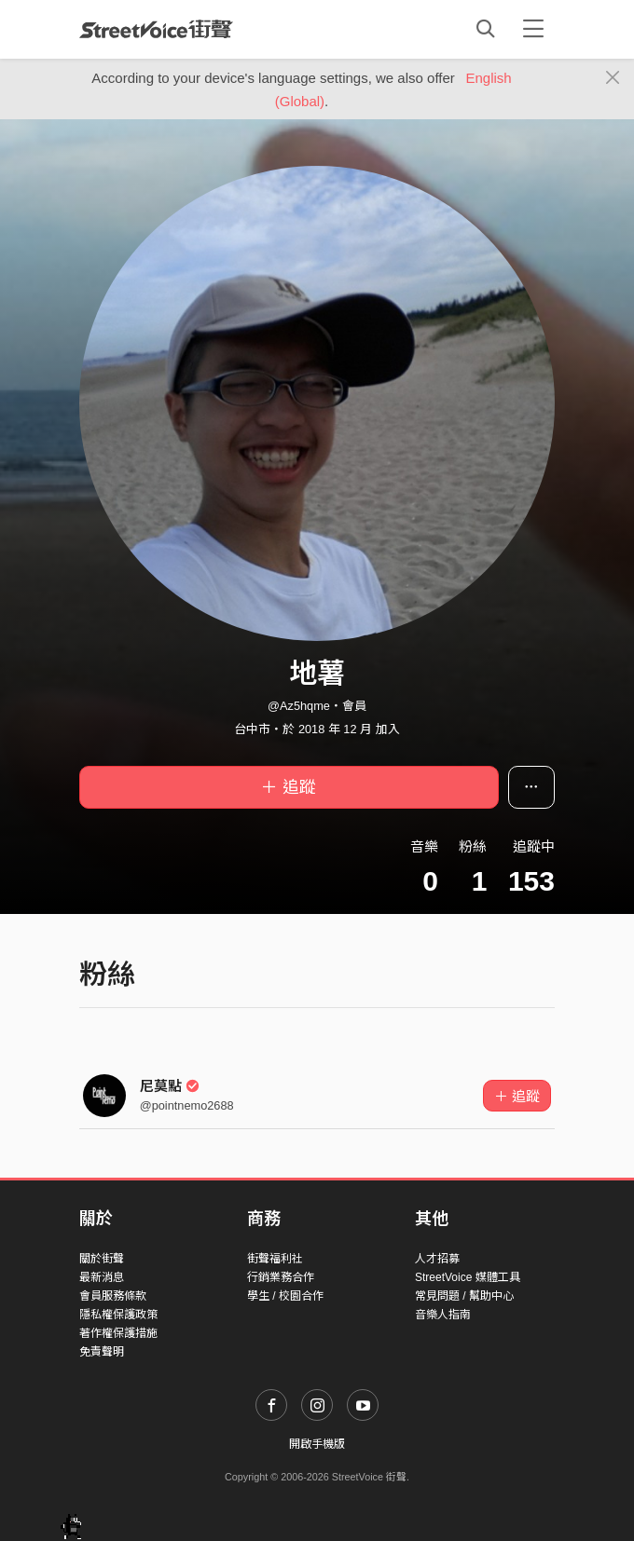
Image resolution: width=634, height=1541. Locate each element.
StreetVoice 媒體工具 (467, 1277)
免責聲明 (101, 1351)
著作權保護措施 (118, 1333)
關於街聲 (101, 1258)
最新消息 (101, 1277)
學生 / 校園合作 (285, 1295)
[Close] (613, 78)
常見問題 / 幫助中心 (464, 1295)
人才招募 (437, 1258)
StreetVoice (156, 29)
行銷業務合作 (280, 1277)
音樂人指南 (443, 1314)
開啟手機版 (317, 1444)
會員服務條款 (112, 1295)
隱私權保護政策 (118, 1314)
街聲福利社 (275, 1258)
